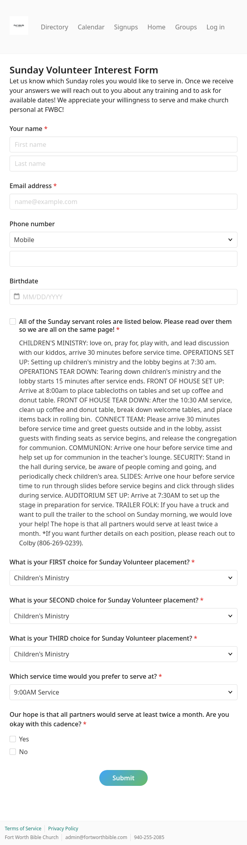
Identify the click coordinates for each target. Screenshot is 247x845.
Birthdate (24, 281)
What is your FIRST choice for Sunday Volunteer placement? (102, 562)
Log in (215, 27)
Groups (186, 27)
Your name (29, 128)
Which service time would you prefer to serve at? (86, 676)
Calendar (91, 27)
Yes (24, 739)
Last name (9, 155)
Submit (123, 778)
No (23, 752)
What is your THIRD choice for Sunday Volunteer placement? (103, 638)
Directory (54, 27)
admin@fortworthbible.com (96, 837)
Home (156, 27)
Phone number (32, 223)
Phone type (9, 231)
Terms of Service (23, 828)
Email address (33, 185)
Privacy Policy (63, 828)
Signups (126, 27)
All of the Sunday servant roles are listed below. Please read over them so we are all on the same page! (125, 325)
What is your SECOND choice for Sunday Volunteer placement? (107, 600)
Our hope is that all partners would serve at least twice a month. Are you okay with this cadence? (119, 719)
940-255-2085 (149, 837)
